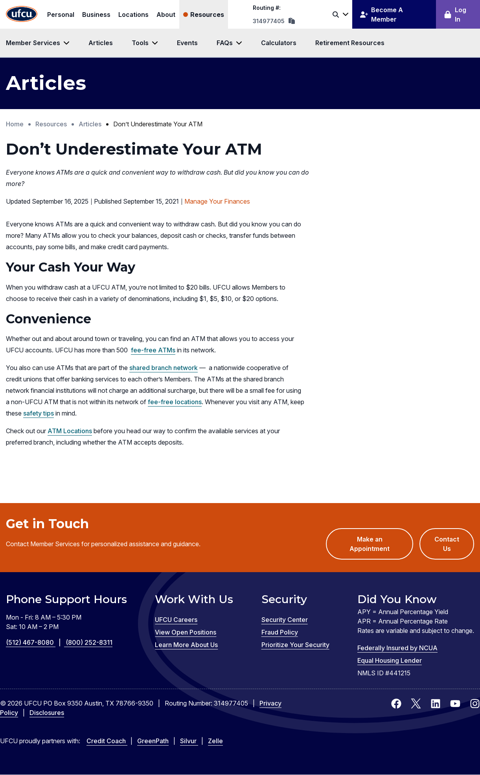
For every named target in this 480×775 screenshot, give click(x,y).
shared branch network (163, 368)
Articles (100, 43)
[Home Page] (21, 14)
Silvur (189, 741)
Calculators (278, 43)
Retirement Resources (349, 43)
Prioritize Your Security (295, 645)
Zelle (215, 741)
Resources (207, 14)
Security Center (284, 620)
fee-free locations (175, 402)
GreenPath (153, 741)
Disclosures (46, 713)
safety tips (38, 413)
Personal (60, 14)
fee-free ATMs (153, 350)
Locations (133, 14)
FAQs (225, 43)
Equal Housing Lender (389, 660)
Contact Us (446, 544)
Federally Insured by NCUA (397, 648)
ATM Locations (70, 431)
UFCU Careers (176, 620)
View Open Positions (185, 632)
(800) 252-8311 (89, 642)
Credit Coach (106, 741)
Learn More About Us (186, 645)
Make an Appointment (381, 547)
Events (187, 43)
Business (96, 14)
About (165, 14)
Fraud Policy (279, 632)
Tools (140, 43)
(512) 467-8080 (36, 642)
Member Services (33, 43)
